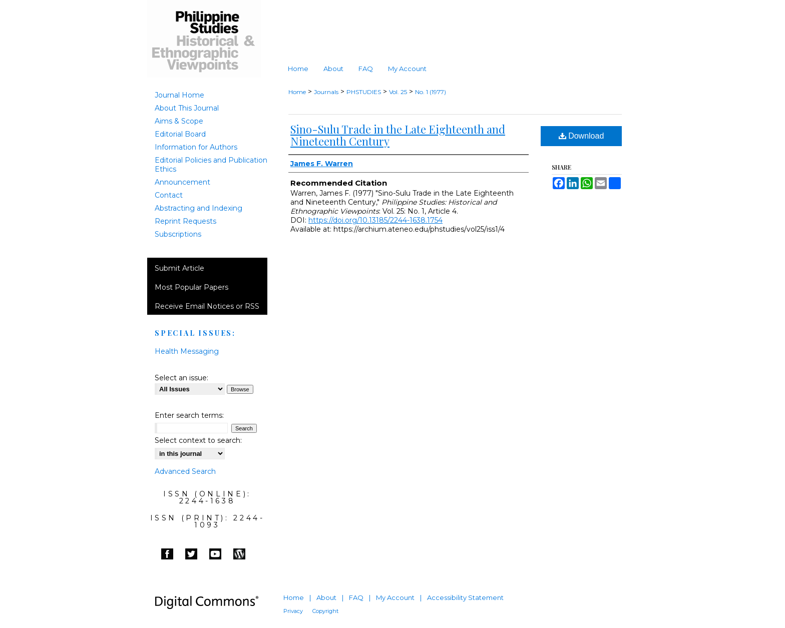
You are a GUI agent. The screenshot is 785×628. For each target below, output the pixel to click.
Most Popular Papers (191, 287)
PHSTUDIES (363, 92)
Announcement (182, 182)
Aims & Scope (179, 121)
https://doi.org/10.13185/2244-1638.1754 (375, 220)
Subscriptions (178, 234)
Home (297, 92)
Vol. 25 (398, 92)
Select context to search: (198, 440)
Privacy (293, 610)
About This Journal (187, 108)
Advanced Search (185, 471)
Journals (326, 92)
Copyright (325, 610)
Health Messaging (187, 351)
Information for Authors (196, 147)
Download (581, 136)
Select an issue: (181, 377)
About (326, 597)
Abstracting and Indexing (198, 208)
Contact (169, 195)
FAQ (356, 597)
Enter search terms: (189, 415)
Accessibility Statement (465, 597)
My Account (395, 597)
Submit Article (179, 268)
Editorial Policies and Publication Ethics (211, 165)
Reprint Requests (185, 221)
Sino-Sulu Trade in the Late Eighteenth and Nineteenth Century (397, 135)
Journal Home (179, 95)
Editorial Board (180, 134)
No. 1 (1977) (430, 92)
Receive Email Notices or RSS (207, 306)
